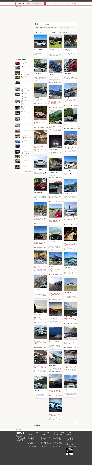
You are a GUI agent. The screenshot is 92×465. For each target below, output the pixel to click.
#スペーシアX (55, 126)
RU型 (21, 153)
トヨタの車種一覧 (31, 434)
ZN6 (21, 64)
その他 (63, 32)
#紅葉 (35, 266)
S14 (23, 74)
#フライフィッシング (38, 242)
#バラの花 (58, 367)
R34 (25, 109)
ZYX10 (25, 90)
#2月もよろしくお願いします (41, 51)
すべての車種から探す (28, 171)
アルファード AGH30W (38, 365)
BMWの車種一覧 (30, 443)
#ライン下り (71, 219)
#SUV (38, 146)
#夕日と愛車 (56, 390)
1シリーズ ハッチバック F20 (69, 216)
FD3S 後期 (22, 138)
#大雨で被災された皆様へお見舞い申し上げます (40, 342)
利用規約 (67, 440)
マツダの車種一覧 (31, 438)
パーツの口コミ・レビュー (66, 3)
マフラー (54, 32)
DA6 (23, 169)
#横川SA (50, 196)
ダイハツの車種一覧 (31, 442)
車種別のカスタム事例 (57, 3)
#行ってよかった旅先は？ (53, 101)
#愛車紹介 (51, 268)
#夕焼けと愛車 (71, 51)
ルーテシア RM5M (67, 73)
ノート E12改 (36, 289)
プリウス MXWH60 (37, 73)
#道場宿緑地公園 (67, 50)
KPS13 (28, 74)
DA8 (28, 169)
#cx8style (73, 243)
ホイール (42, 32)
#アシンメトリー (40, 76)
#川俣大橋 (74, 195)
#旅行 (57, 76)
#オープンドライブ (69, 319)
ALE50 (22, 115)
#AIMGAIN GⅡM (40, 367)
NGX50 (22, 90)
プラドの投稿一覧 (43, 439)
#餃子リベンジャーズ (68, 218)
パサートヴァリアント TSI (53, 172)
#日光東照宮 (55, 196)
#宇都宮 (54, 318)
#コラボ (70, 342)
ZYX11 (22, 91)
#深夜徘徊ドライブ (52, 150)
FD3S (21, 137)
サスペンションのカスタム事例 (58, 437)
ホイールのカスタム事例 (57, 434)
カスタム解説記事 (74, 3)
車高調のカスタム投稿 (57, 438)
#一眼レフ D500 (40, 317)
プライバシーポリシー (70, 442)
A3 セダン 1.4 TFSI (67, 365)
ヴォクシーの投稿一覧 (44, 442)
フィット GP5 (36, 390)
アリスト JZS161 (67, 389)
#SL (35, 123)
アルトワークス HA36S (68, 193)
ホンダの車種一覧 (31, 437)
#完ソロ (53, 51)
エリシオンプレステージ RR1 (54, 99)
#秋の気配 (36, 122)
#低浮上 (57, 318)
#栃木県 (50, 220)
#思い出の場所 (58, 391)
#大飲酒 (67, 76)
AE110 (28, 97)
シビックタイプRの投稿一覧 (45, 437)
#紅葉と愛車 (39, 266)
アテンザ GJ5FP (37, 265)
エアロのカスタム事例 (57, 442)
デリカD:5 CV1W (67, 267)
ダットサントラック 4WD (53, 49)
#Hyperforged (70, 366)
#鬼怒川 (39, 50)
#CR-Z (35, 218)
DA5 (21, 169)
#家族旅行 (54, 415)
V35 (27, 109)
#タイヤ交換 (69, 244)
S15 (25, 74)
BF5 (25, 104)
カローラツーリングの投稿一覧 (45, 443)
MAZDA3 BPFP (52, 317)
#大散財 (70, 76)
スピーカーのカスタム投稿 (57, 443)
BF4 (23, 104)
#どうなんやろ (54, 319)
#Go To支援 (73, 367)
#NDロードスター (37, 316)
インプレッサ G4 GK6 (53, 388)
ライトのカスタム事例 (57, 439)
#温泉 (42, 219)
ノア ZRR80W (66, 49)
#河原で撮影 (36, 341)
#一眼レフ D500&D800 (53, 293)
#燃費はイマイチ (52, 197)
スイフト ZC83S (52, 241)
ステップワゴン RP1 (67, 146)
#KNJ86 (54, 367)
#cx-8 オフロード (57, 268)
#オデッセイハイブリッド (68, 99)
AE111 (22, 98)
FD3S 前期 (25, 137)
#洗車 (59, 414)
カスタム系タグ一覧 (56, 446)
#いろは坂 (37, 195)
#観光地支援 (68, 367)
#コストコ (70, 100)
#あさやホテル (42, 146)
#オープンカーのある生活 (56, 294)
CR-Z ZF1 (36, 216)
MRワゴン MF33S (52, 365)
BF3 (21, 104)
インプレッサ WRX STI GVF (54, 341)
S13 (21, 74)
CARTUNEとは (69, 434)
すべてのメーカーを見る (32, 446)
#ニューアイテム (39, 123)
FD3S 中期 (29, 137)
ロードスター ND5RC (38, 49)
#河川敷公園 (53, 391)
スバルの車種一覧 (31, 439)
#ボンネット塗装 (40, 218)
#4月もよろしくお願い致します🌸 (70, 147)
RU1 (24, 153)
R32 (21, 109)
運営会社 (67, 443)
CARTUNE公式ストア (70, 437)
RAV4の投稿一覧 (43, 434)
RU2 (26, 153)
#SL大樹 (65, 343)
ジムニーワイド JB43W (53, 149)
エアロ (48, 32)
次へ (75, 422)
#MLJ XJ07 (71, 269)
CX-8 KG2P (51, 266)
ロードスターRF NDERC (38, 192)
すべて (36, 32)
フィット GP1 (51, 125)
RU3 (28, 153)
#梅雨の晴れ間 (55, 221)
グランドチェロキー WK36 (54, 194)
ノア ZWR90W (52, 74)
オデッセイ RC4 (67, 97)
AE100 (22, 97)
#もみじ (57, 197)
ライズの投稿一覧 (43, 438)
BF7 (27, 104)
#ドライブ (40, 122)
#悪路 (40, 341)
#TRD (35, 146)
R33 (23, 109)
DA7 (25, 169)
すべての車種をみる (43, 446)
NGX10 (28, 90)
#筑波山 (35, 50)
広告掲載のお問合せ (69, 444)
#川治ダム (69, 195)
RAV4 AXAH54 (37, 145)
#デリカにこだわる (67, 268)
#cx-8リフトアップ (67, 243)
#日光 (50, 50)
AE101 (25, 97)
